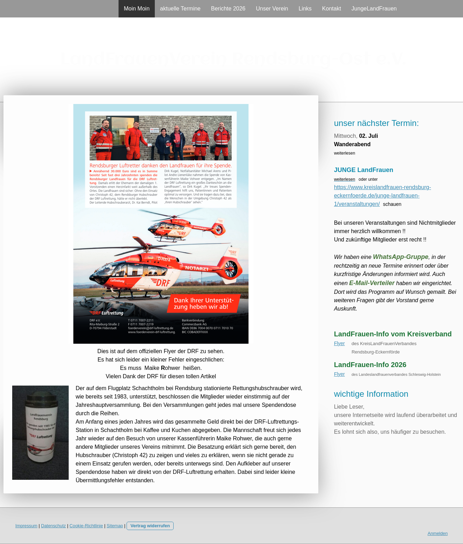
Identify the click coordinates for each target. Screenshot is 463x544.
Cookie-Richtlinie (86, 525)
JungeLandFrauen (374, 9)
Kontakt (331, 9)
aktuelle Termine (180, 9)
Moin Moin (137, 9)
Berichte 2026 (228, 9)
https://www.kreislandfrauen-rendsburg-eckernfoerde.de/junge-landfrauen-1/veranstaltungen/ (382, 195)
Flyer (339, 343)
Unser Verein (272, 9)
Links (304, 9)
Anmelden (437, 533)
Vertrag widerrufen (150, 525)
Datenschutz (53, 525)
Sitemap (115, 525)
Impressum (26, 525)
